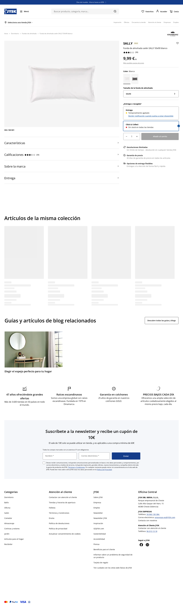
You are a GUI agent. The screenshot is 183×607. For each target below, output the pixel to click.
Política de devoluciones (59, 523)
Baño (6, 502)
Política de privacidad (58, 528)
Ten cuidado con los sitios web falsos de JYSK (113, 568)
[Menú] (24, 11)
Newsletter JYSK (100, 518)
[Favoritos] (147, 11)
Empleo (97, 508)
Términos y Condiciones (76, 467)
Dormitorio (8, 497)
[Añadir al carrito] (160, 136)
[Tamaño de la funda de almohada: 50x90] (151, 93)
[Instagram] (147, 545)
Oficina (7, 508)
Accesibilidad (99, 539)
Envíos (51, 518)
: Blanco (129, 71)
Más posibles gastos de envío (133, 63)
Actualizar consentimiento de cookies (65, 534)
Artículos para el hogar (14, 539)
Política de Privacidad (104, 469)
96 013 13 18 (152, 531)
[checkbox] (44, 463)
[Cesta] (174, 11)
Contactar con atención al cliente (63, 497)
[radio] (151, 113)
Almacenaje (9, 523)
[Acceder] (161, 11)
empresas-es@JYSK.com (165, 517)
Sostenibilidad (100, 534)
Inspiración (98, 523)
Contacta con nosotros (147, 520)
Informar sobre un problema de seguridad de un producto (113, 556)
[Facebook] (141, 545)
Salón (6, 513)
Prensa (96, 544)
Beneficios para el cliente (104, 549)
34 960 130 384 (153, 514)
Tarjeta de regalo (101, 562)
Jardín (6, 534)
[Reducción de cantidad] (126, 136)
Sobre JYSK (98, 497)
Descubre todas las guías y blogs (161, 320)
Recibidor (8, 544)
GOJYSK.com (99, 528)
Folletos (52, 508)
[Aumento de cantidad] (136, 136)
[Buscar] (114, 11)
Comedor (8, 518)
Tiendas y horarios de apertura (62, 502)
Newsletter (98, 513)
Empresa (97, 502)
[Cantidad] (131, 136)
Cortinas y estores (12, 528)
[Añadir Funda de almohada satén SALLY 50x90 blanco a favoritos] (177, 45)
